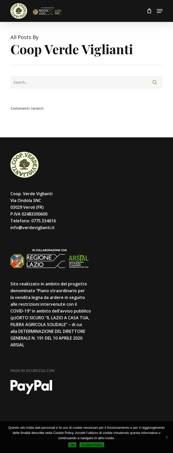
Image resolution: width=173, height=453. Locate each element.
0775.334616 (43, 221)
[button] (160, 11)
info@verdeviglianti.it (32, 227)
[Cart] (149, 11)
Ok (72, 445)
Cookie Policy (92, 445)
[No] (166, 437)
